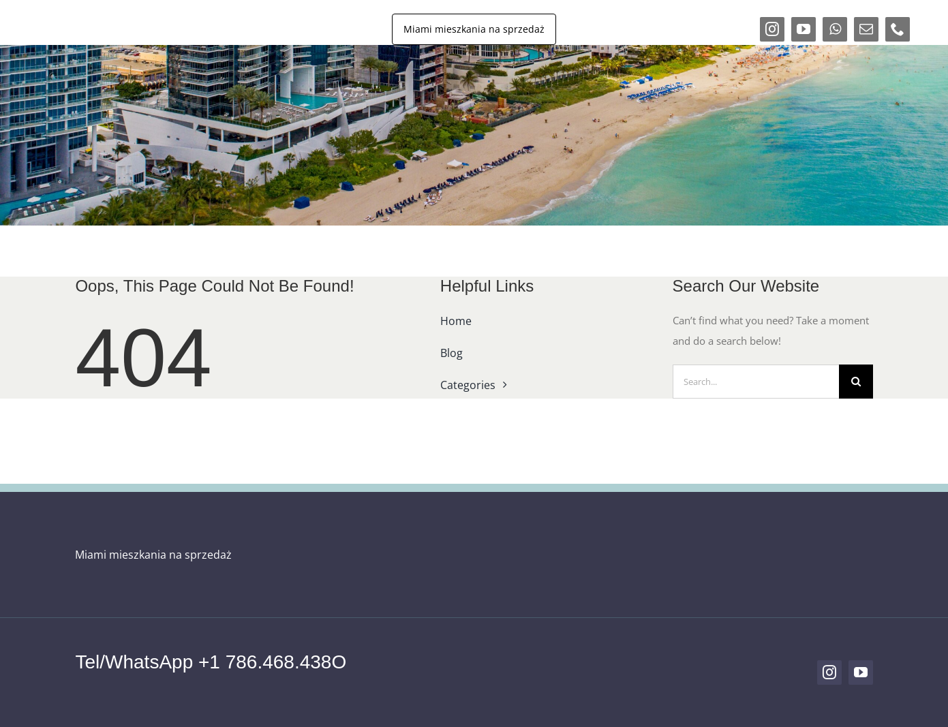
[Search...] (756, 382)
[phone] (897, 29)
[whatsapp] (835, 29)
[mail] (866, 29)
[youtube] (803, 29)
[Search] (856, 382)
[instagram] (772, 29)
